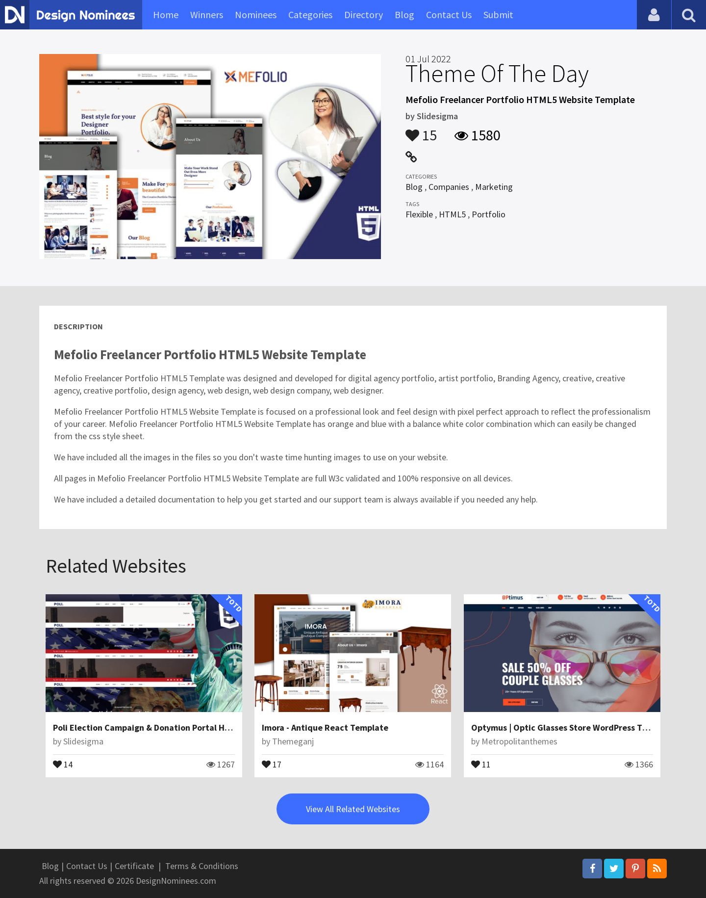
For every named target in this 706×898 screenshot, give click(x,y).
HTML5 (452, 214)
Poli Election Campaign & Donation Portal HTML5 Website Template (186, 727)
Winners (206, 14)
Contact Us (449, 14)
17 (271, 763)
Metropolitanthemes (519, 741)
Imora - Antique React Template (325, 727)
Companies (449, 186)
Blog (404, 14)
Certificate (134, 866)
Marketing (494, 186)
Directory (363, 14)
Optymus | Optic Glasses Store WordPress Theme (567, 727)
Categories (310, 14)
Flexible (419, 214)
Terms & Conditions (201, 866)
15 (421, 130)
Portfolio (488, 214)
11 (481, 763)
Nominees (256, 14)
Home (165, 14)
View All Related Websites (353, 809)
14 (63, 763)
